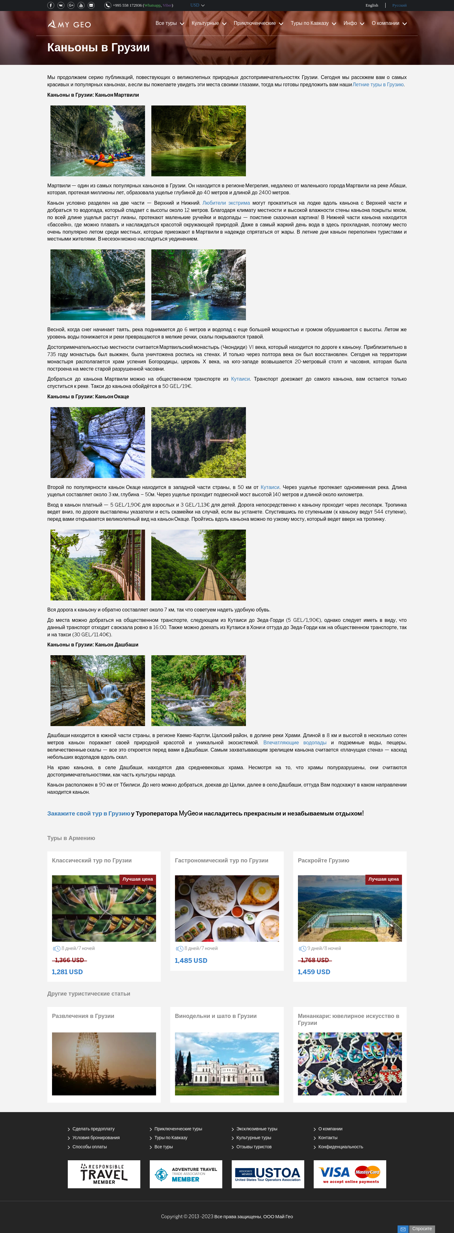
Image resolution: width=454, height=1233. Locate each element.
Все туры (166, 23)
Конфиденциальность (340, 1147)
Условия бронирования (96, 1138)
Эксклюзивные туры (256, 1129)
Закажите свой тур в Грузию (89, 814)
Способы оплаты (90, 1147)
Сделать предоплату (94, 1129)
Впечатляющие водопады (295, 743)
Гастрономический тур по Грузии (221, 861)
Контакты (327, 1138)
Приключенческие (255, 23)
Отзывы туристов (254, 1147)
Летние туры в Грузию (378, 84)
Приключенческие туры (178, 1129)
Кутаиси (240, 379)
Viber (167, 5)
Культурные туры (253, 1138)
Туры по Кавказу (310, 23)
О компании (385, 23)
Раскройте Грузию (323, 861)
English (372, 5)
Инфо (350, 23)
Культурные (205, 23)
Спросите (422, 1229)
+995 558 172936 (127, 5)
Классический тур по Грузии (92, 861)
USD (194, 5)
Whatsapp (152, 5)
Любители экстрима (226, 203)
